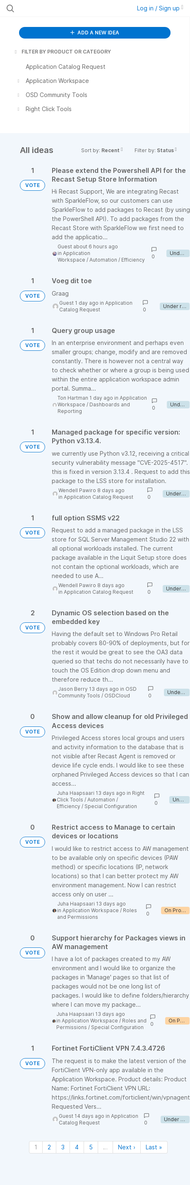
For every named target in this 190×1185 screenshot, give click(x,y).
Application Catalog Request (95, 306)
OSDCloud (117, 695)
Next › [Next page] (126, 1147)
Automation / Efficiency (117, 260)
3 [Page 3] (63, 1147)
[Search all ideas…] (58, 8)
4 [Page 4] (77, 1147)
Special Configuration (110, 806)
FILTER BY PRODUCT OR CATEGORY (62, 52)
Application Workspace (74, 256)
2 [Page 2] (49, 1147)
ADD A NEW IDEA (94, 32)
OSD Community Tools (97, 692)
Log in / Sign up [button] (160, 8)
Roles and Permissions (97, 913)
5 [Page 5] (91, 1147)
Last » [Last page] (154, 1147)
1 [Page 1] (35, 1147)
